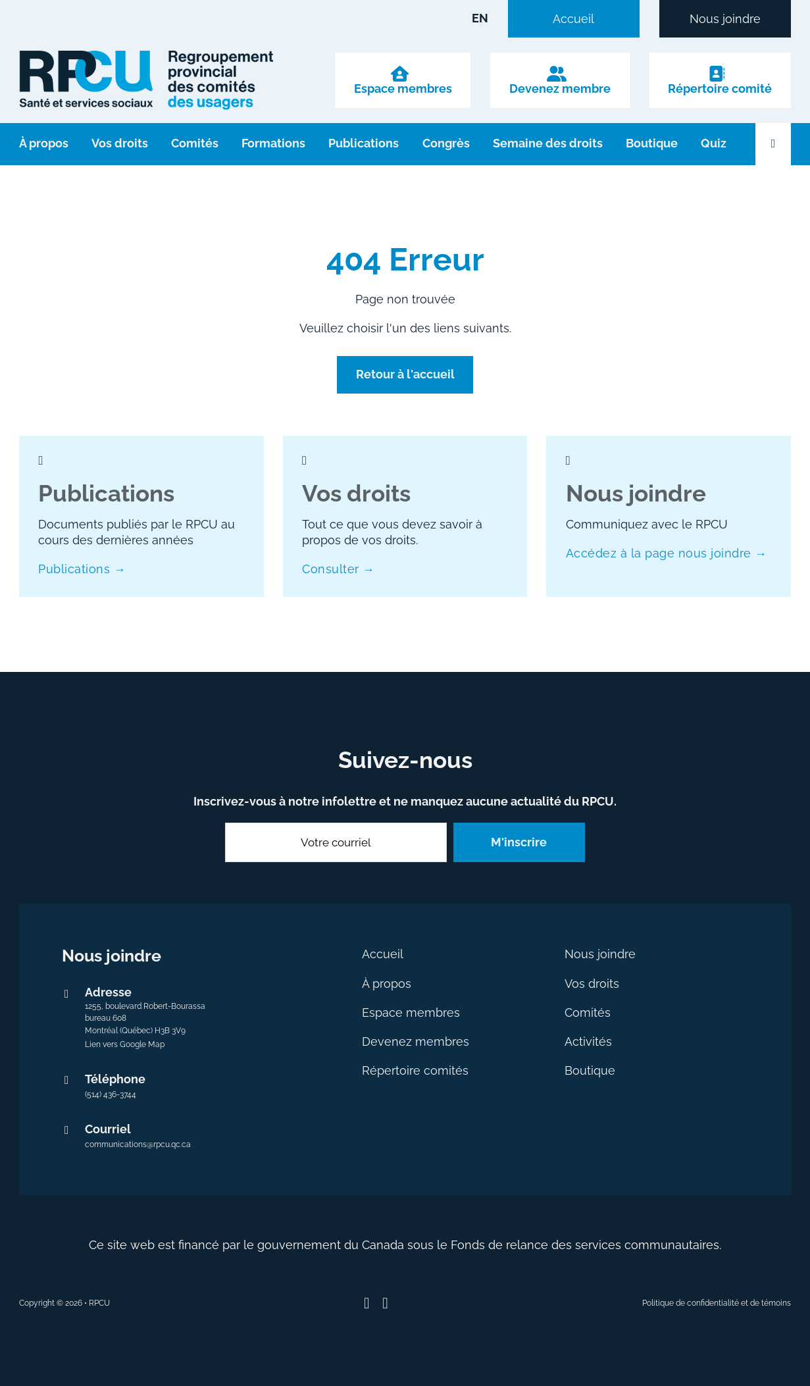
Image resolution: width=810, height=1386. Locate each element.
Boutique (652, 143)
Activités (588, 1041)
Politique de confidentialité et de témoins (716, 1303)
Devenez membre (560, 89)
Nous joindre (725, 19)
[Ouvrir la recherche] (773, 144)
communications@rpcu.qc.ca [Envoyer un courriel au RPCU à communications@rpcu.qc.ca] (138, 1144)
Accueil (573, 19)
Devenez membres (415, 1041)
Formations (273, 143)
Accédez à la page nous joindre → (666, 553)
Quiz (713, 143)
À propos (43, 143)
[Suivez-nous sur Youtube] (385, 1303)
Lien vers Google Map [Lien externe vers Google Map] (125, 1044)
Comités (194, 143)
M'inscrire (519, 842)
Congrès (446, 143)
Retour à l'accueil (405, 374)
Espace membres (403, 89)
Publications (363, 143)
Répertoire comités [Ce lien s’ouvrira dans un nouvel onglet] (415, 1070)
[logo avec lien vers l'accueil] (146, 80)
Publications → (82, 569)
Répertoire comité (720, 89)
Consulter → (338, 569)
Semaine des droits (548, 143)
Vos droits (119, 143)
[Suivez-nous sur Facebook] (367, 1303)
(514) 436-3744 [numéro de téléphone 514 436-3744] (110, 1094)
